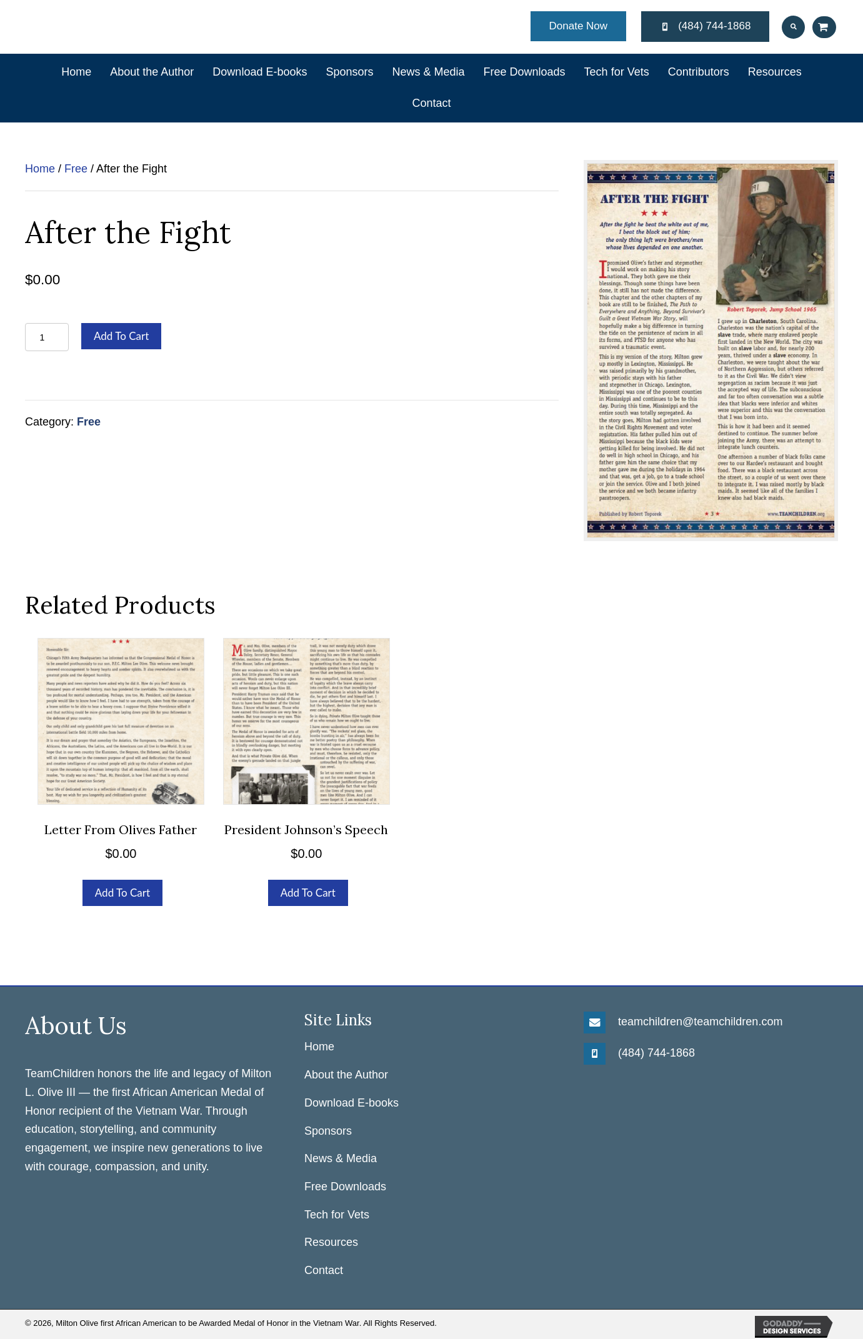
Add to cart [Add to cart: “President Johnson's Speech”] (308, 892)
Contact (323, 1270)
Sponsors (328, 1131)
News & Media (340, 1158)
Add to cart (121, 335)
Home (40, 168)
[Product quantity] (47, 337)
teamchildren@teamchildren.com (700, 1021)
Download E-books (351, 1103)
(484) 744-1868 (656, 1053)
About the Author (346, 1074)
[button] (579, 26)
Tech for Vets (336, 1214)
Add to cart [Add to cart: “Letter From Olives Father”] (122, 892)
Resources (331, 1242)
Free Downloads (345, 1186)
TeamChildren (59, 1073)
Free (75, 168)
